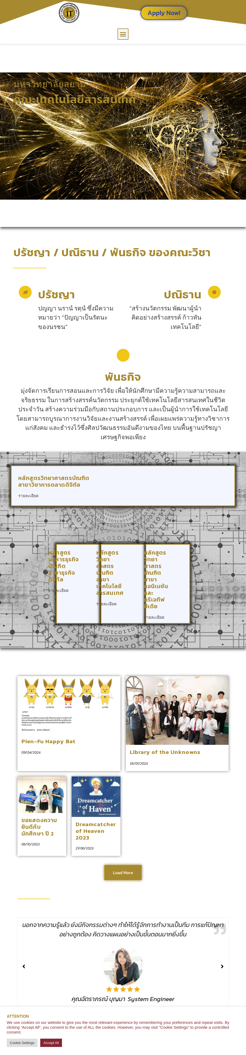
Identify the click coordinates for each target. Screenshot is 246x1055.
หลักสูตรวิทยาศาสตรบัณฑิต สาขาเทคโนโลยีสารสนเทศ (110, 572)
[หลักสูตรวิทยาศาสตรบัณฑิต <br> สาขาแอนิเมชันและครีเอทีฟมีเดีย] (179, 613)
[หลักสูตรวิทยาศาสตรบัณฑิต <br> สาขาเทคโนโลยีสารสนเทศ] (135, 600)
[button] (123, 34)
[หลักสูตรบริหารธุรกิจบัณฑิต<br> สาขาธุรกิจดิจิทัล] (90, 586)
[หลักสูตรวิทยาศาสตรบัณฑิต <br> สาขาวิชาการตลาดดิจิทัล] (221, 492)
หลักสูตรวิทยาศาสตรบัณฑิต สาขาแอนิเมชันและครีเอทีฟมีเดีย (156, 579)
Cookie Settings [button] (22, 1043)
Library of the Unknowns (165, 752)
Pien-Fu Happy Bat (48, 741)
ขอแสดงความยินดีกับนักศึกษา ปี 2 (39, 827)
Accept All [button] (51, 1043)
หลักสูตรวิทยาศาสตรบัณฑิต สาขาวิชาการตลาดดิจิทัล (53, 481)
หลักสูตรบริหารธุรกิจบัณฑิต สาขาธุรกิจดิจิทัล (63, 566)
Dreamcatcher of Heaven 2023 (96, 831)
